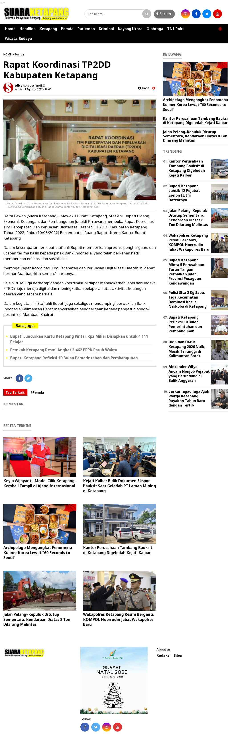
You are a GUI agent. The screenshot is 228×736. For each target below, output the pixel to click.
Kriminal (106, 28)
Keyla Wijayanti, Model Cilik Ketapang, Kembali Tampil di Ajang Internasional (39, 483)
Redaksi (164, 655)
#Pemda (37, 392)
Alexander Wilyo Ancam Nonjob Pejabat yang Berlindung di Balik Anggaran (189, 373)
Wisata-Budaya (18, 38)
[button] (220, 27)
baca (143, 88)
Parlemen (86, 28)
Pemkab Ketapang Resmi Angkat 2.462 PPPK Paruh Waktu (63, 349)
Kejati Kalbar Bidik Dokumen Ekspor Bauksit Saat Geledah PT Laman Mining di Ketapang (119, 485)
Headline (28, 28)
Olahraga (155, 28)
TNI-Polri (175, 28)
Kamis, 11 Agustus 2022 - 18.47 (32, 89)
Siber (178, 655)
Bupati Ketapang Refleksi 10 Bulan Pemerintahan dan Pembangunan (74, 357)
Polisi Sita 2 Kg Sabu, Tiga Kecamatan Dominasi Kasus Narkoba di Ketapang (188, 299)
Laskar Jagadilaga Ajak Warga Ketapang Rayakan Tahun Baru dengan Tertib (189, 398)
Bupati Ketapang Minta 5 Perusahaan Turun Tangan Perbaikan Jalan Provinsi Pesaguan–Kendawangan (186, 272)
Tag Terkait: (15, 392)
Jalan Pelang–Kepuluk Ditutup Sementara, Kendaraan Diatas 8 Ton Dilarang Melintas (36, 619)
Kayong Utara (130, 28)
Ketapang (48, 28)
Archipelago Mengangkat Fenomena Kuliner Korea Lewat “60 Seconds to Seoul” (37, 552)
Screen (164, 13)
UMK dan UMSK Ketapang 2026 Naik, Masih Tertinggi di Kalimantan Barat (187, 349)
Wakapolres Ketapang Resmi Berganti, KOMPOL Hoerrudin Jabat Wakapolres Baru (118, 619)
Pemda (67, 28)
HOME (7, 54)
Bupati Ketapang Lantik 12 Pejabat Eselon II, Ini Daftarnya (184, 192)
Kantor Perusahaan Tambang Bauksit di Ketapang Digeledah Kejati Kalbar (117, 550)
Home (10, 28)
